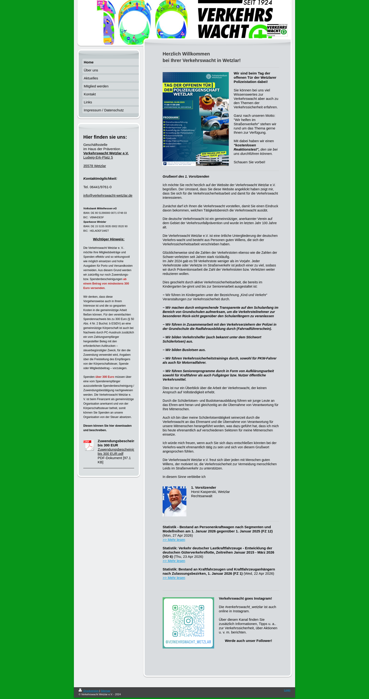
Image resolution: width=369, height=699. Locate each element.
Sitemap (105, 690)
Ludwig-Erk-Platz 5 (106, 155)
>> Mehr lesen (174, 540)
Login (287, 690)
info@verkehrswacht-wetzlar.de (107, 195)
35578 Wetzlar (94, 166)
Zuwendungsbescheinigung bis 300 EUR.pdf (119, 451)
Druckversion (89, 690)
